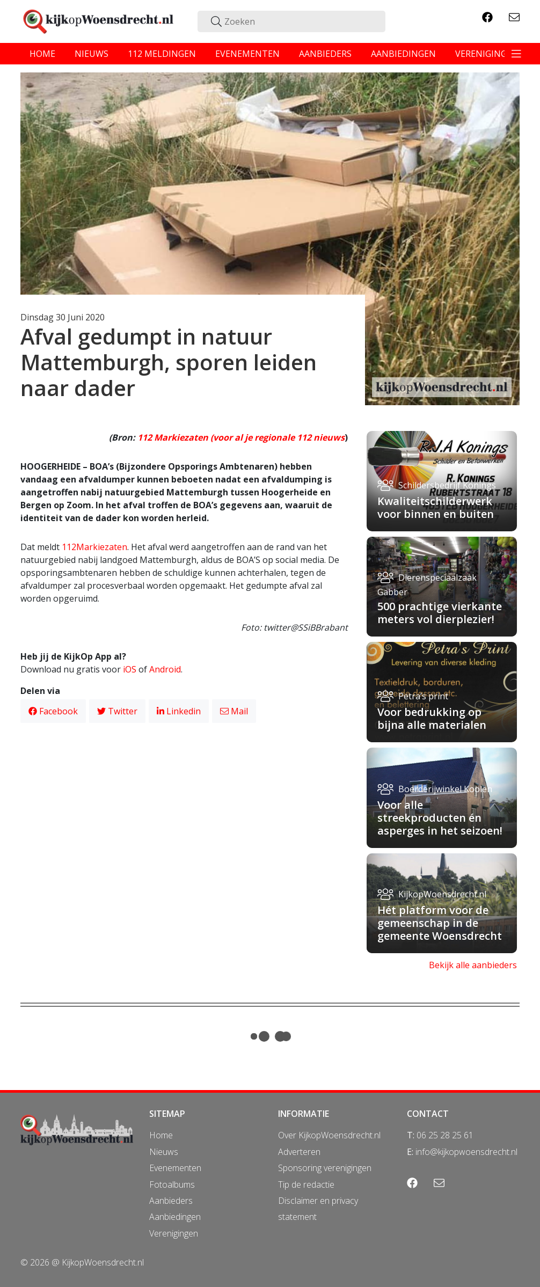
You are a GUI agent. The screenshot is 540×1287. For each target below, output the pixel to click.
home (42, 54)
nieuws (91, 54)
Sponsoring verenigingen (324, 1168)
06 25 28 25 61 (445, 1135)
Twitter (117, 711)
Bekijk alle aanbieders (473, 965)
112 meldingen (162, 54)
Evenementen (175, 1168)
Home (161, 1135)
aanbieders (325, 54)
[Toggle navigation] (516, 53)
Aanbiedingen (175, 1217)
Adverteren (299, 1152)
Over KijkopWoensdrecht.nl (329, 1135)
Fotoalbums (172, 1184)
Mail (234, 711)
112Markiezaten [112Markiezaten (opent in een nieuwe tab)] (94, 547)
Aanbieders (171, 1200)
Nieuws (163, 1152)
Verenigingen (173, 1233)
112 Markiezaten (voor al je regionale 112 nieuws (241, 437)
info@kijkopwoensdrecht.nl (466, 1152)
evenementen (247, 54)
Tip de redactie (306, 1184)
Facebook (53, 711)
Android (165, 669)
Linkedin (179, 711)
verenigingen (487, 54)
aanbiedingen (403, 54)
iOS (129, 669)
